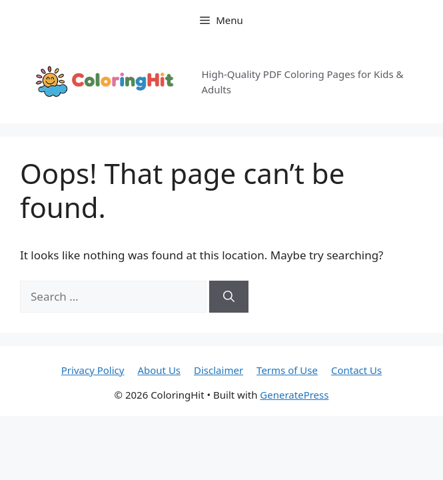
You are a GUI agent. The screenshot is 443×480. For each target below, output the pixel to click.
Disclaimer (218, 370)
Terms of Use (287, 370)
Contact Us (356, 370)
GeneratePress (294, 394)
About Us (159, 370)
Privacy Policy (93, 370)
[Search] (228, 297)
